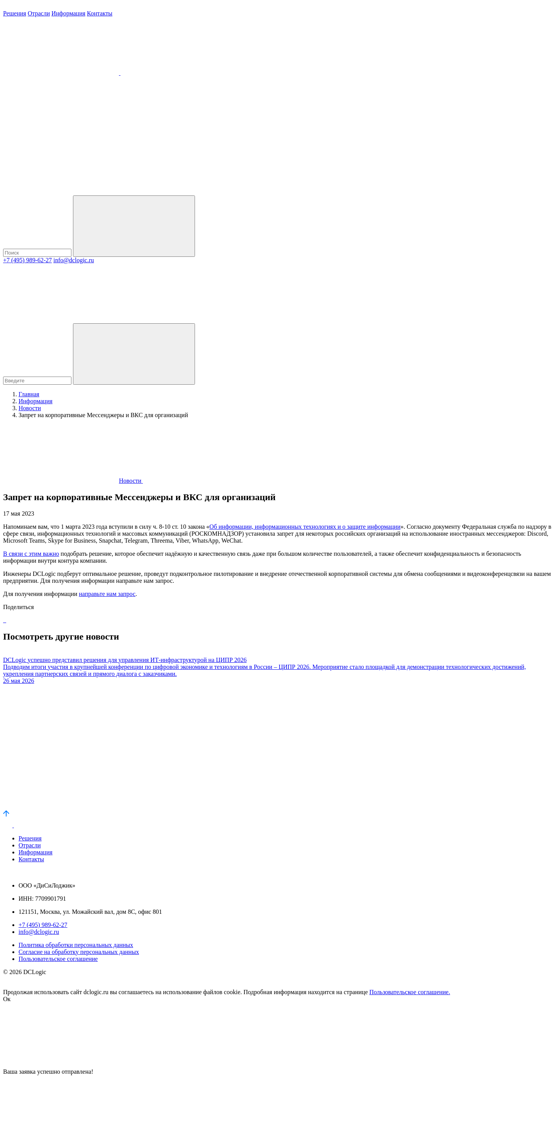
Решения (14, 13)
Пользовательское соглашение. (410, 992)
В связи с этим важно (31, 553)
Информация (68, 13)
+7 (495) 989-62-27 (27, 260)
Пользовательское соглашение (58, 959)
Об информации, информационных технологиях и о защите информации (304, 526)
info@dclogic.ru (73, 260)
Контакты (99, 13)
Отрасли (39, 13)
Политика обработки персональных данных (76, 945)
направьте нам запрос (107, 594)
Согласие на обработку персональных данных (79, 952)
